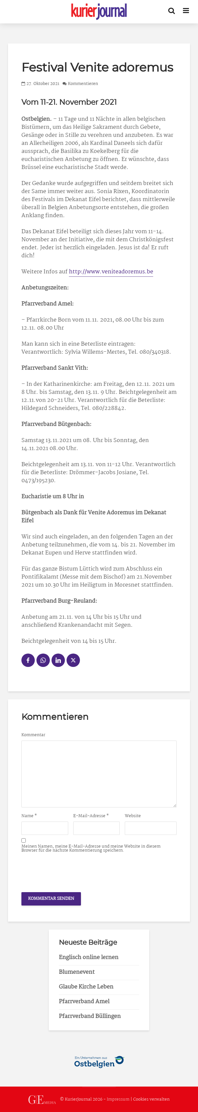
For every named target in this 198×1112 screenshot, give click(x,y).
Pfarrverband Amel (84, 1001)
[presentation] (72, 871)
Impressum (118, 1099)
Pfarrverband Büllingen (90, 1016)
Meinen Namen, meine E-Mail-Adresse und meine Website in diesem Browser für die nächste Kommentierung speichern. (91, 849)
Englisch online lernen (88, 957)
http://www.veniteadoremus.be (111, 271)
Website (133, 816)
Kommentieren (83, 83)
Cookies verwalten (151, 1099)
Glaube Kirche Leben (86, 987)
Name (29, 816)
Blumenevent (77, 972)
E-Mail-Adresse (91, 816)
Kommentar (33, 735)
